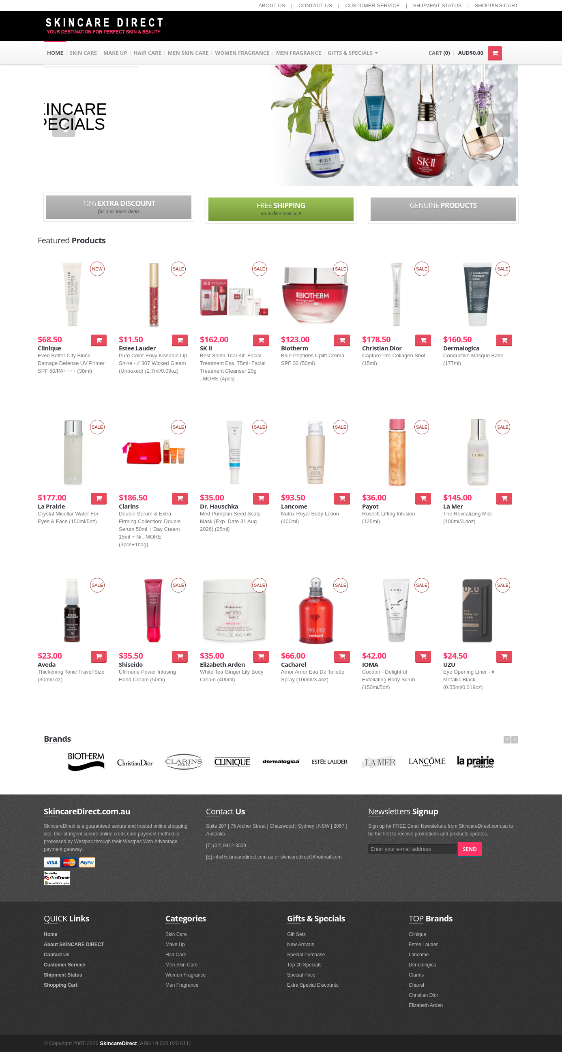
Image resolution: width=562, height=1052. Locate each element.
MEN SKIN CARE (188, 52)
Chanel (416, 985)
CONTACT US (315, 5)
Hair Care (175, 955)
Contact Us (56, 955)
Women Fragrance (185, 975)
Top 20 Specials (304, 965)
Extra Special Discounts (313, 985)
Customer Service (64, 965)
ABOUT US (271, 5)
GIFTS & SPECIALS (353, 52)
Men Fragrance (181, 985)
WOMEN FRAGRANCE (242, 52)
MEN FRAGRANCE (298, 52)
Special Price (301, 975)
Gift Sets (296, 934)
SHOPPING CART (496, 5)
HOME (55, 52)
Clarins (416, 975)
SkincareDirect (118, 1043)
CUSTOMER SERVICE (372, 5)
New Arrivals (300, 944)
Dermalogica (422, 965)
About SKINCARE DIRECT (74, 944)
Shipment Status (63, 975)
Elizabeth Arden (426, 1005)
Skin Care (176, 934)
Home (50, 934)
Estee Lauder (423, 944)
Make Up (175, 944)
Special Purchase (306, 955)
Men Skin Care (181, 965)
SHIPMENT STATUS (437, 5)
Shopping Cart (60, 985)
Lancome (419, 955)
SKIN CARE (83, 52)
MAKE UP (115, 52)
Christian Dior (423, 995)
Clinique (417, 934)
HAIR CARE (147, 52)
